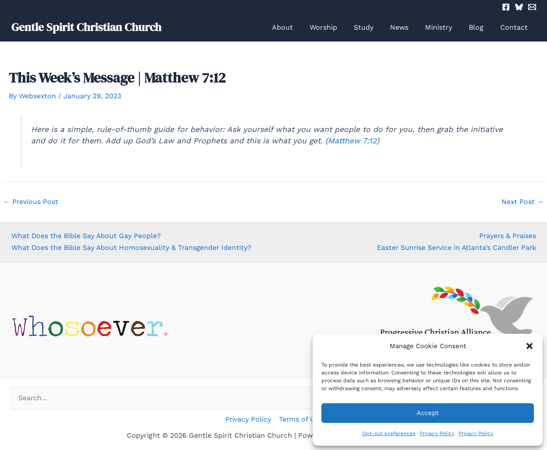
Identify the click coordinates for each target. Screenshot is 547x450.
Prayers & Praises (507, 236)
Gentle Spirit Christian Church (86, 27)
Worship (338, 27)
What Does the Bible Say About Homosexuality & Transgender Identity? (132, 247)
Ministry (445, 27)
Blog (480, 27)
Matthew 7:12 (352, 140)
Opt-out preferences (388, 433)
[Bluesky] (519, 7)
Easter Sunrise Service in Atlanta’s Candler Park (455, 247)
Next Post (522, 201)
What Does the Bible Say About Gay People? (86, 236)
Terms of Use (300, 419)
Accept (428, 413)
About (299, 27)
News (408, 27)
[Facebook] (506, 7)
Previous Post (31, 201)
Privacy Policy (437, 433)
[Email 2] (532, 7)
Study (375, 27)
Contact (515, 27)
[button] (529, 346)
